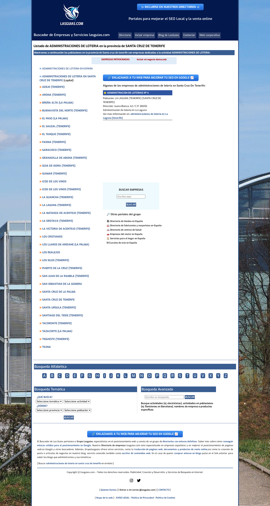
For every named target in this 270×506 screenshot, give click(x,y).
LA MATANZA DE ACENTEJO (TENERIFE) (66, 213)
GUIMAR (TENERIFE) (54, 173)
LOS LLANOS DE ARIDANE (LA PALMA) (65, 244)
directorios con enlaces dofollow (180, 441)
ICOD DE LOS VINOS (54, 181)
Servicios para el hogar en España (127, 238)
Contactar (189, 35)
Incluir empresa (144, 35)
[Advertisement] (166, 148)
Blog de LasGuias (168, 35)
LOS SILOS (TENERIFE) (55, 260)
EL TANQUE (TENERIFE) (56, 134)
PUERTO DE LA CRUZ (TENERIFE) (62, 268)
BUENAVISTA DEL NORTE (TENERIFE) (64, 110)
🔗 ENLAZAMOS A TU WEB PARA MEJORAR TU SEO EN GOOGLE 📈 (151, 78)
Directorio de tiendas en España (126, 221)
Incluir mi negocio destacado (152, 59)
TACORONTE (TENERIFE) (57, 323)
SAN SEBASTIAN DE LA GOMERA (62, 284)
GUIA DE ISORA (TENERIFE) (58, 166)
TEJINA (46, 347)
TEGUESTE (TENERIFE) (55, 339)
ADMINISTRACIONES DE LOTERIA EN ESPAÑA (67, 68)
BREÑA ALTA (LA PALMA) (57, 103)
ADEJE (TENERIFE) (53, 87)
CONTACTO (164, 489)
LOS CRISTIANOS (52, 236)
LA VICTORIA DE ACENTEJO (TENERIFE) (66, 229)
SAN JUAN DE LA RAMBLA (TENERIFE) (65, 276)
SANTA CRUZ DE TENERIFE (58, 299)
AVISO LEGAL (122, 497)
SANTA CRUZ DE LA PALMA (59, 292)
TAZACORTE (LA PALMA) (57, 331)
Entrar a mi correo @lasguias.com (137, 489)
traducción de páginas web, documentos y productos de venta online (170, 449)
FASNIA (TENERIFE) (54, 142)
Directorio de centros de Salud (125, 229)
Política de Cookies (165, 497)
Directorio (125, 35)
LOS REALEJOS (51, 252)
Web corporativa (210, 35)
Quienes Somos (108, 489)
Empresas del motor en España (126, 234)
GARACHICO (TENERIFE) (56, 150)
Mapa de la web (104, 497)
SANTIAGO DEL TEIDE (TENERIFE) (62, 315)
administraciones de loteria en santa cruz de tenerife (73, 463)
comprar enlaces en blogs (187, 453)
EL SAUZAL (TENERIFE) (56, 126)
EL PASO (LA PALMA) (55, 118)
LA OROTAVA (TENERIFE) (57, 221)
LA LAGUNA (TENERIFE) (56, 205)
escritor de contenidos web (136, 453)
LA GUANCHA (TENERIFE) (57, 197)
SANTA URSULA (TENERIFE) (59, 307)
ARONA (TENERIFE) (54, 95)
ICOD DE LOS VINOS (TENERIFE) (61, 189)
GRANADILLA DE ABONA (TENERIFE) (64, 158)
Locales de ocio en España (123, 242)
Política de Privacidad (142, 497)
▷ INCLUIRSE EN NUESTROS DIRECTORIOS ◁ (170, 7)
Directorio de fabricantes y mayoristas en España (136, 225)
